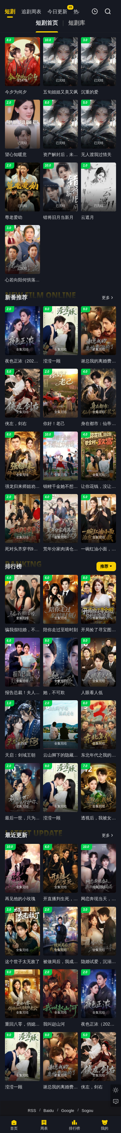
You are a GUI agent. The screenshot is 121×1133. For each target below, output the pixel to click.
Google (67, 1110)
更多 (107, 297)
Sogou (87, 1110)
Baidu (48, 1110)
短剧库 (76, 23)
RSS (32, 1110)
